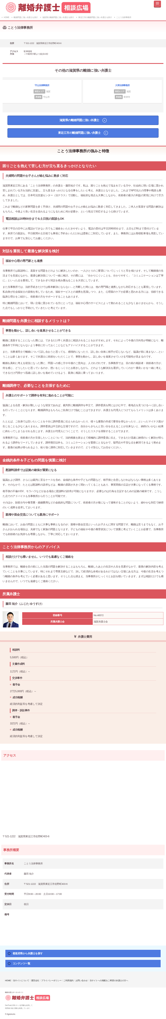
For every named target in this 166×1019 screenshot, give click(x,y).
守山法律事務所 (42, 85)
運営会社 (35, 980)
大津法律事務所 (122, 85)
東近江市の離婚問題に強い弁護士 (79, 132)
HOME (8, 980)
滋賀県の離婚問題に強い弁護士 (79, 120)
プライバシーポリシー (51, 980)
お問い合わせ (82, 980)
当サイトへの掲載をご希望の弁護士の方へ (109, 980)
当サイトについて (21, 980)
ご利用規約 (68, 980)
